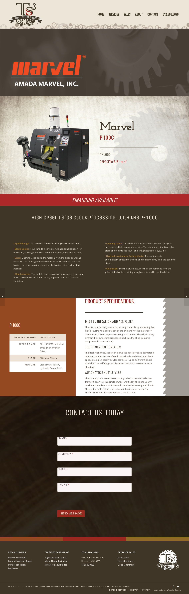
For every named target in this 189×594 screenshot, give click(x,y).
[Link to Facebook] (173, 586)
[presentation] (82, 500)
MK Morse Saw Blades (56, 564)
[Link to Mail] (178, 586)
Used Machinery (126, 564)
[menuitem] (100, 14)
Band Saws (123, 557)
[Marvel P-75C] (2, 297)
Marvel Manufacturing (56, 561)
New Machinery (126, 561)
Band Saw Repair (17, 557)
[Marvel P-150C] (186, 297)
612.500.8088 (87, 564)
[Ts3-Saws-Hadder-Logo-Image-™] (25, 14)
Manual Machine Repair (20, 561)
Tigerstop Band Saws (55, 557)
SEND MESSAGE (71, 513)
